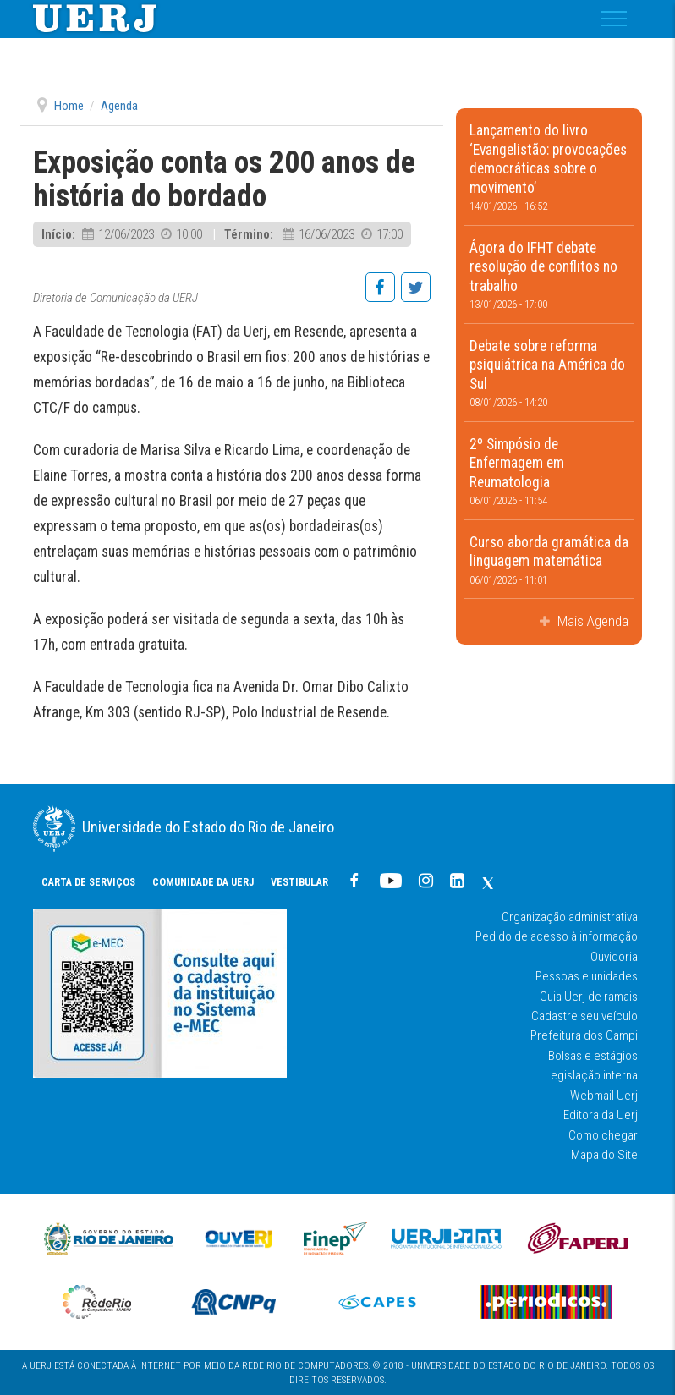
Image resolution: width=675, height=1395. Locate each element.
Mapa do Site (604, 1154)
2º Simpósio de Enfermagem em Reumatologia (548, 472)
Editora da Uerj (600, 1115)
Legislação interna (591, 1075)
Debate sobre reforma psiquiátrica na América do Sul (548, 373)
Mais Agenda (591, 620)
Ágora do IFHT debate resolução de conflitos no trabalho (548, 275)
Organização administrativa (570, 917)
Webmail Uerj (604, 1095)
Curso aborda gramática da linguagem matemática (548, 560)
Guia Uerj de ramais (589, 996)
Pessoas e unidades (586, 976)
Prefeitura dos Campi (584, 1035)
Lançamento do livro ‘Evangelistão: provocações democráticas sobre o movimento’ (548, 167)
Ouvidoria (614, 956)
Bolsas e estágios (593, 1055)
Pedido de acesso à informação (556, 936)
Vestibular (299, 882)
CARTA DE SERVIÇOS (88, 882)
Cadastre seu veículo (584, 1016)
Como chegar (603, 1135)
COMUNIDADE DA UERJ (203, 882)
